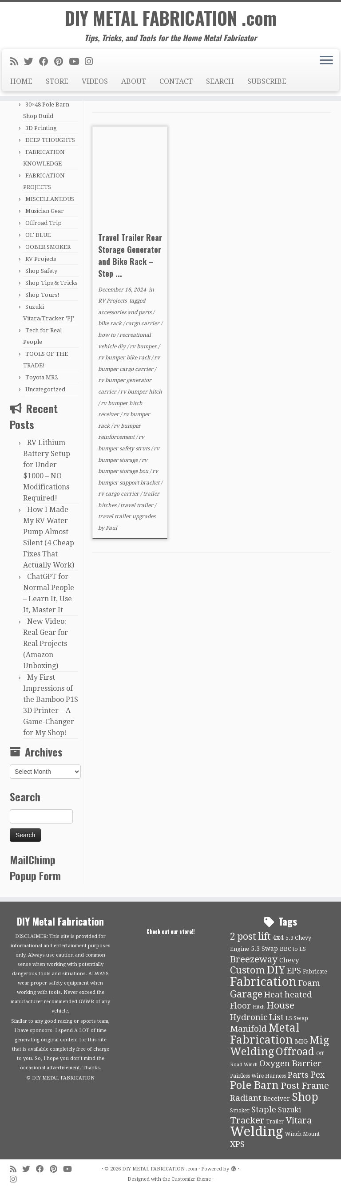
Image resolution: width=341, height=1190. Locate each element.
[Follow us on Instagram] (92, 61)
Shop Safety (41, 271)
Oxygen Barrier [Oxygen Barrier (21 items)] (290, 1063)
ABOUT (133, 81)
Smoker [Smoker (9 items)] (240, 1110)
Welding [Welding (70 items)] (256, 1131)
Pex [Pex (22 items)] (317, 1075)
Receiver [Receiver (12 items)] (276, 1098)
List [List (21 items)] (276, 1017)
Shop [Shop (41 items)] (305, 1097)
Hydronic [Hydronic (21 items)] (248, 1017)
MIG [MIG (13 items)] (301, 1041)
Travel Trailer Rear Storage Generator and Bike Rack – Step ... (130, 255)
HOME (21, 81)
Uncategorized (45, 389)
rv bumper (144, 346)
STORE (57, 81)
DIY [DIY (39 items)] (276, 970)
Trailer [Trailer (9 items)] (275, 1122)
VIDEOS (95, 81)
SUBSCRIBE (266, 81)
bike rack (110, 323)
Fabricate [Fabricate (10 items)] (315, 971)
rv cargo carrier (119, 494)
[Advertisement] (211, 629)
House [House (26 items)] (280, 1005)
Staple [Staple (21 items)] (263, 1110)
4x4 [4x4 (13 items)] (278, 938)
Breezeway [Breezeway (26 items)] (254, 959)
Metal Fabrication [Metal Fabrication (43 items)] (265, 1033)
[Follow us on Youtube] (77, 61)
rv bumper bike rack (124, 358)
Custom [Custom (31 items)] (247, 970)
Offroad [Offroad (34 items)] (295, 1052)
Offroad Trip (43, 223)
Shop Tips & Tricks (51, 283)
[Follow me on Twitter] (31, 61)
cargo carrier (143, 323)
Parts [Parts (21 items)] (298, 1075)
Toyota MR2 (41, 377)
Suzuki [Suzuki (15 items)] (289, 1110)
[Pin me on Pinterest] (61, 61)
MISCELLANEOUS (49, 199)
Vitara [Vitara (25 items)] (298, 1120)
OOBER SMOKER (48, 247)
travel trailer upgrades (126, 516)
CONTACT (176, 81)
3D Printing (41, 128)
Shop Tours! (42, 295)
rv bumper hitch (141, 392)
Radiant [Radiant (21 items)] (246, 1098)
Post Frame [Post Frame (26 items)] (305, 1085)
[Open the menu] (326, 60)
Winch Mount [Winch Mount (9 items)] (302, 1134)
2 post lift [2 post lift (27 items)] (250, 936)
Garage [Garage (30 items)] (246, 994)
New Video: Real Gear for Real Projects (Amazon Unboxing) (45, 643)
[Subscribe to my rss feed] (17, 61)
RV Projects (40, 259)
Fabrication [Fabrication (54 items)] (263, 982)
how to (107, 335)
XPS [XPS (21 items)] (237, 1144)
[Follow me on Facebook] (46, 61)
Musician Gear (44, 211)
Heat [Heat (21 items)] (273, 995)
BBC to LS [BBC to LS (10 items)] (293, 949)
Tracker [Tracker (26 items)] (247, 1120)
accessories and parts (125, 312)
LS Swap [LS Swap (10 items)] (296, 1018)
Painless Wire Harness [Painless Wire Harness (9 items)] (258, 1076)
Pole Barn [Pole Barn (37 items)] (254, 1085)
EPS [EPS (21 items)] (294, 971)
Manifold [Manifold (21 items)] (248, 1029)
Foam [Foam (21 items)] (309, 983)
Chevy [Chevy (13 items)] (289, 960)
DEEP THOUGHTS (50, 140)
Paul (111, 528)
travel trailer (137, 505)
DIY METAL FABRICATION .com (171, 17)
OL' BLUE (38, 235)
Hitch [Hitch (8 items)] (259, 1007)
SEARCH (220, 81)
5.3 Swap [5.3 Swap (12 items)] (264, 948)
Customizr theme (191, 1179)
